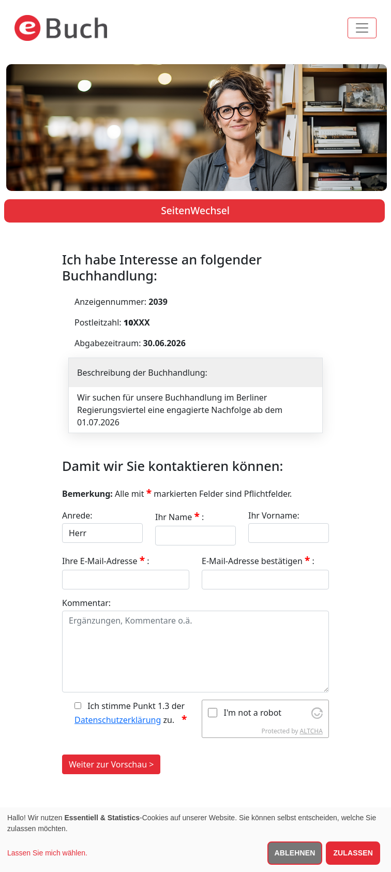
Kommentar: (86, 603)
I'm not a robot (253, 712)
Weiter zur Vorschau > (111, 764)
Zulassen (353, 853)
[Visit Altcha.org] (317, 712)
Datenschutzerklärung (117, 720)
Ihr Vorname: (273, 515)
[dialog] (195, 839)
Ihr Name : (179, 516)
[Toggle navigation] (362, 28)
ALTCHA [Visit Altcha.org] (311, 731)
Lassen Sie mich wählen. (47, 853)
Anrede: (77, 515)
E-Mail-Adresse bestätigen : (258, 560)
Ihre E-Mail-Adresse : (105, 560)
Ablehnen (295, 853)
